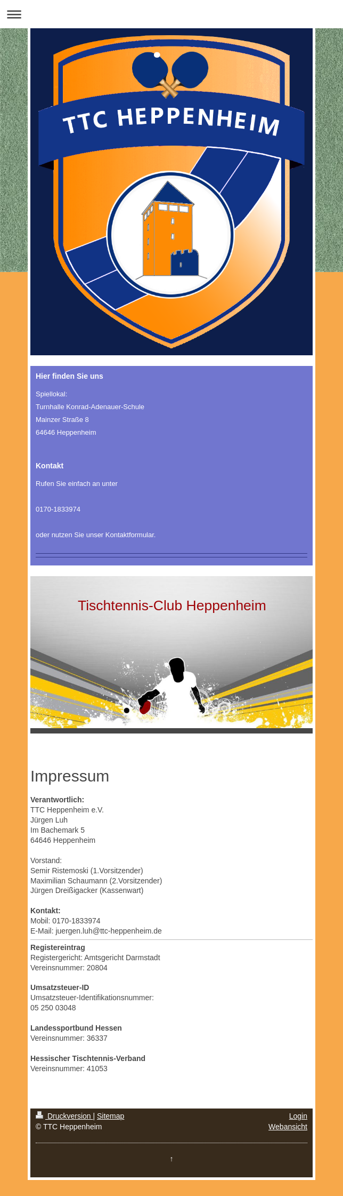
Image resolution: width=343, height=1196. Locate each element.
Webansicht (287, 1126)
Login (298, 1116)
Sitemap (110, 1116)
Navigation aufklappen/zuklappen (171, 14)
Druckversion (64, 1116)
